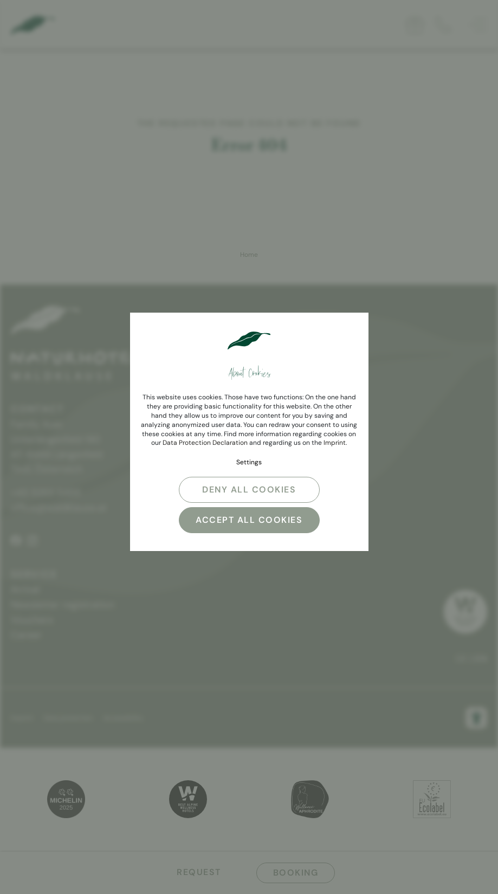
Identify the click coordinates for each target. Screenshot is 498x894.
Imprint (335, 442)
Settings (249, 462)
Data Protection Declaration (205, 442)
